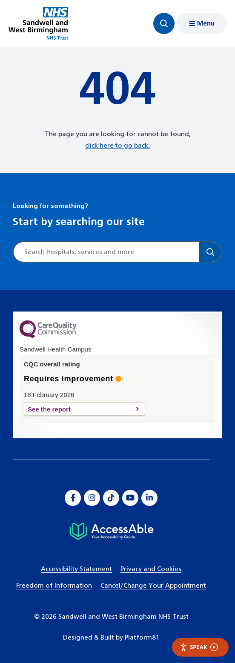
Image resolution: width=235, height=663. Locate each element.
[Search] (210, 252)
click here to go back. (117, 146)
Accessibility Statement (76, 569)
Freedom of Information (54, 586)
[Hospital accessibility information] (111, 531)
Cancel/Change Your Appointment (153, 586)
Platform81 (142, 638)
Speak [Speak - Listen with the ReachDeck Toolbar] (199, 647)
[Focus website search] (164, 23)
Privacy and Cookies (150, 569)
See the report (80, 409)
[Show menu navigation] (201, 23)
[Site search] (106, 252)
